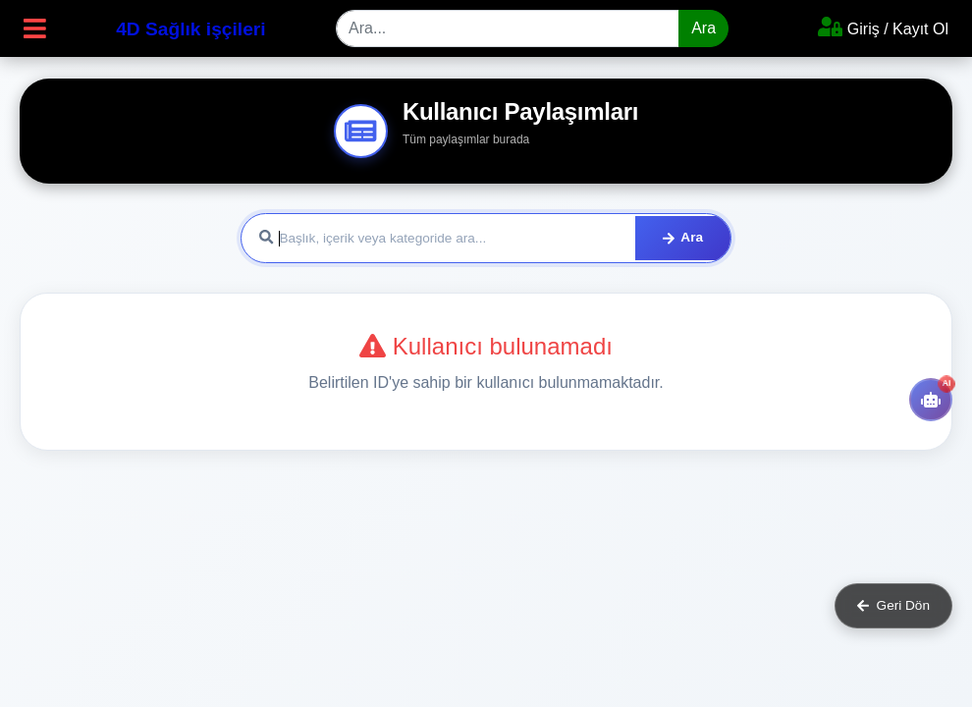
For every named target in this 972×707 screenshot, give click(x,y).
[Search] (507, 28)
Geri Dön (893, 605)
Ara (703, 28)
